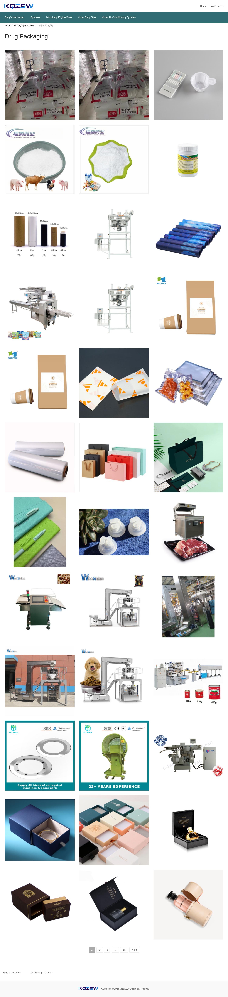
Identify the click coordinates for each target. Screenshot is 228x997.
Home (203, 6)
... (115, 949)
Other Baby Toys (87, 17)
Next (134, 949)
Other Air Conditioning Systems (119, 17)
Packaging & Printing (24, 25)
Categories (215, 6)
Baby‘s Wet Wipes (15, 17)
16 (124, 949)
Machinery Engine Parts (59, 17)
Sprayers (35, 17)
